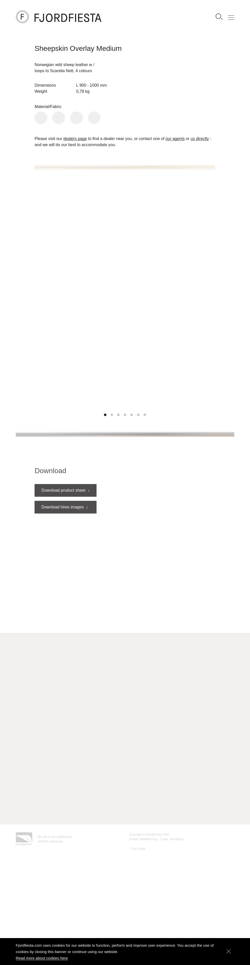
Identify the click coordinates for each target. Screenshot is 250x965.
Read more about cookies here (42, 958)
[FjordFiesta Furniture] (78, 16)
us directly (200, 139)
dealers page (75, 139)
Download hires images (64, 517)
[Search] (219, 16)
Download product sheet (65, 500)
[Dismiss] (228, 951)
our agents (175, 139)
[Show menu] (231, 16)
